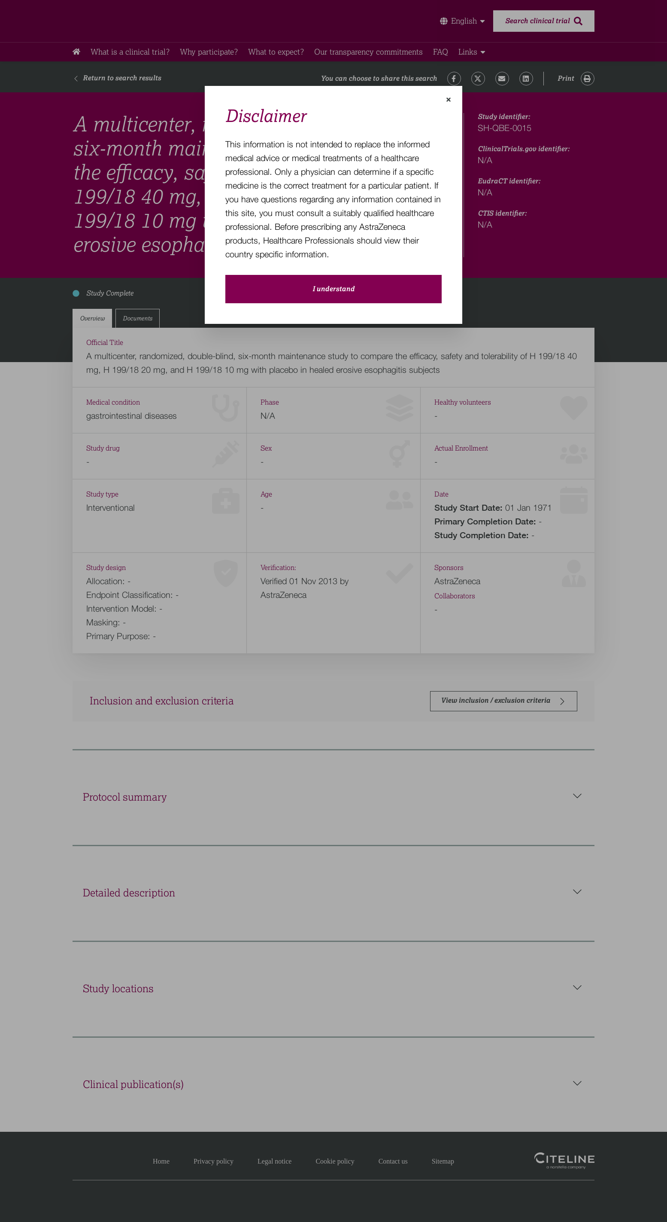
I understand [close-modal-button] (333, 289)
